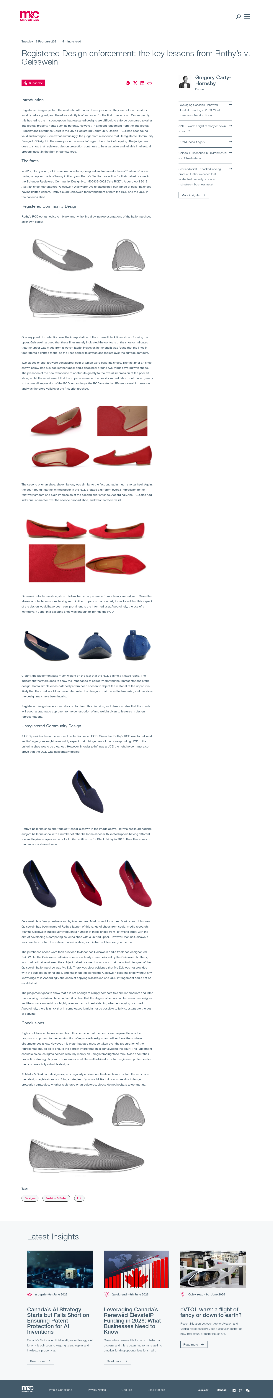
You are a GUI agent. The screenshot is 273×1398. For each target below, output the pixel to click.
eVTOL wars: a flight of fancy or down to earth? (202, 128)
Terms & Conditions (59, 1389)
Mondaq (222, 1389)
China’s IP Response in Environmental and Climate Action (203, 155)
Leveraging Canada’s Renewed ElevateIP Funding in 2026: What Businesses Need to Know (199, 110)
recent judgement (110, 125)
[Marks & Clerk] (29, 20)
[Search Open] (238, 16)
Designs (29, 1198)
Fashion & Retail (56, 1198)
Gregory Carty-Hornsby (213, 80)
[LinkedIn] (234, 1392)
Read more (37, 1361)
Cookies (127, 1389)
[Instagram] (240, 1392)
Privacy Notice (97, 1389)
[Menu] (246, 16)
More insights (191, 195)
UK (79, 1198)
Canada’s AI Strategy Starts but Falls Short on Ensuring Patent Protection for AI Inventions (58, 1320)
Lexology (203, 1389)
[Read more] (60, 1269)
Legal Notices (156, 1389)
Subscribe (33, 83)
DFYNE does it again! (192, 142)
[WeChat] (248, 1392)
